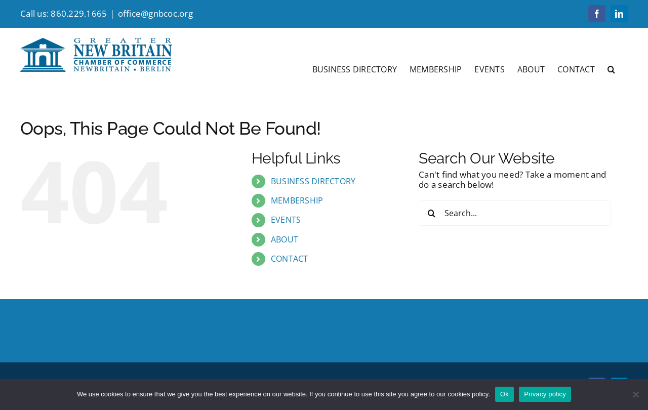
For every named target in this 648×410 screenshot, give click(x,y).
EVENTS (286, 219)
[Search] (431, 213)
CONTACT (289, 258)
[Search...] (515, 213)
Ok (504, 394)
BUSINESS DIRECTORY (313, 181)
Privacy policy (545, 394)
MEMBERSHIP (297, 200)
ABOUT (284, 239)
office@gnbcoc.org (155, 13)
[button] (611, 68)
